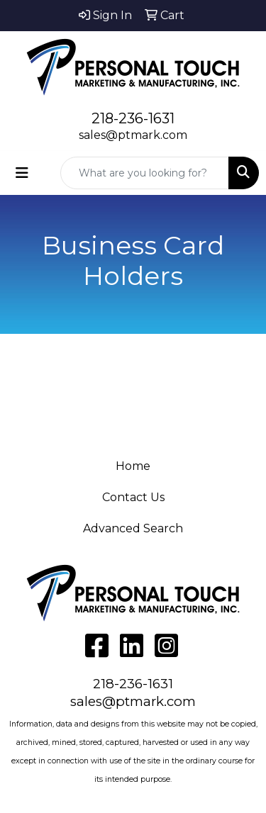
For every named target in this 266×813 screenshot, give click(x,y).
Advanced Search (133, 528)
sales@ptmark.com (133, 135)
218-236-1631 (133, 118)
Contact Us (133, 497)
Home (133, 466)
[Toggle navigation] (22, 173)
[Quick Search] (144, 173)
